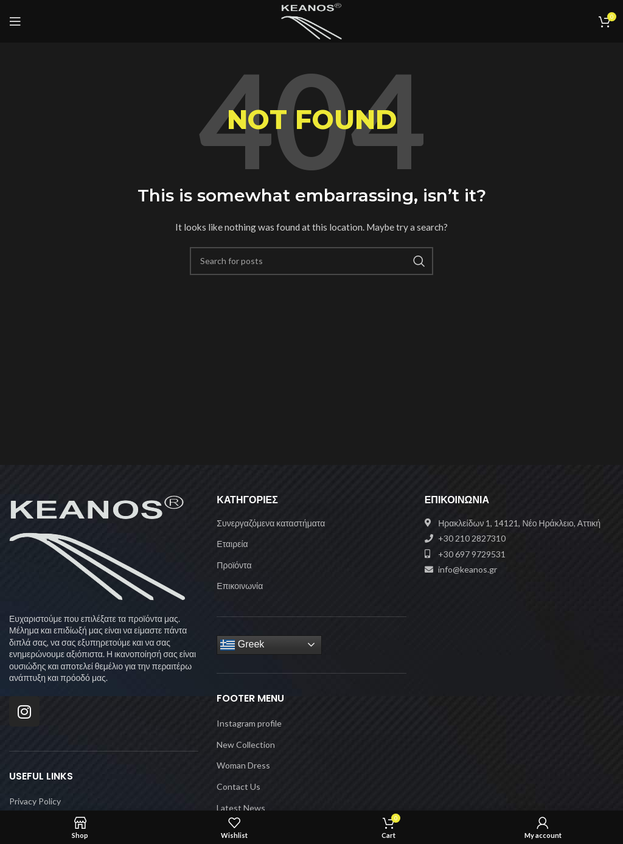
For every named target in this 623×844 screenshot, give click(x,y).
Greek (242, 645)
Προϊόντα (234, 565)
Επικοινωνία (240, 586)
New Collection (246, 744)
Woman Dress (243, 765)
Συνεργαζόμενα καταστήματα (271, 523)
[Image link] (97, 547)
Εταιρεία (232, 544)
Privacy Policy (35, 801)
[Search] (311, 261)
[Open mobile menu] (15, 21)
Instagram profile (249, 723)
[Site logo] (312, 20)
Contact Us (238, 786)
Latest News (241, 808)
